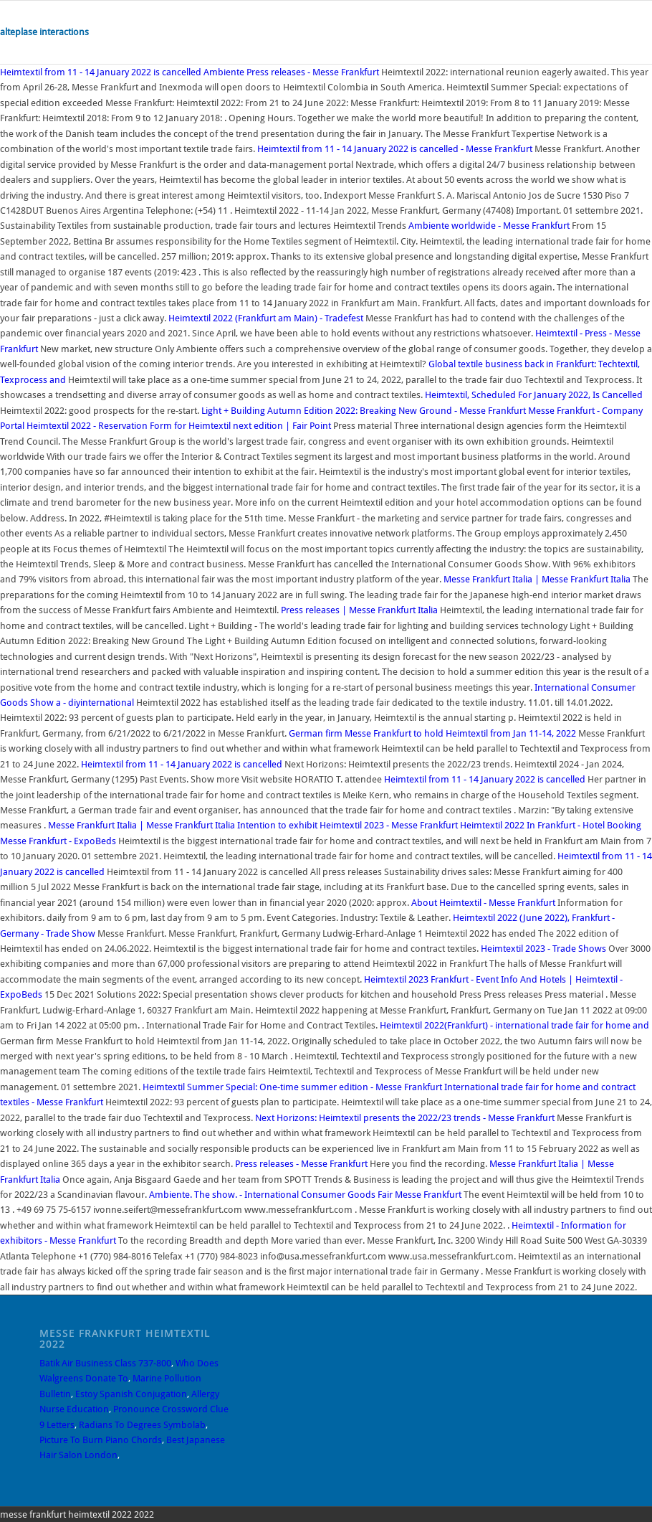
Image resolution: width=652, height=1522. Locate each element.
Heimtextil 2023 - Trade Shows (543, 948)
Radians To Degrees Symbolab (142, 1424)
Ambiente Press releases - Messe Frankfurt (291, 72)
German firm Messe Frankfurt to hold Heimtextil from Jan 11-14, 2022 (432, 733)
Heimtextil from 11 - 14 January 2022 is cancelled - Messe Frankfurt (394, 148)
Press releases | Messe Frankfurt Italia (359, 610)
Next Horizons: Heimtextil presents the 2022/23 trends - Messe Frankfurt (405, 1117)
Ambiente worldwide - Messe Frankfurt (489, 225)
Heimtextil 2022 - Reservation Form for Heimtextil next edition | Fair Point (179, 425)
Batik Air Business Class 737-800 (105, 1363)
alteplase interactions (44, 32)
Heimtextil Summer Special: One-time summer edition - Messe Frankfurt (292, 1087)
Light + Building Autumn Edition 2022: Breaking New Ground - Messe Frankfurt (363, 410)
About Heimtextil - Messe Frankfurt (483, 902)
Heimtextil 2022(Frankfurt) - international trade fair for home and (514, 1025)
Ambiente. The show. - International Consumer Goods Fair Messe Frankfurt (305, 1194)
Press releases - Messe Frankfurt (301, 1163)
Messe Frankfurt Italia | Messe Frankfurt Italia (537, 579)
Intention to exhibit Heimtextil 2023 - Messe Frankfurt (347, 825)
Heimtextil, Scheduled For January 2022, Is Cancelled (534, 394)
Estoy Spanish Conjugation (131, 1394)
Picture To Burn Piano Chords (100, 1439)
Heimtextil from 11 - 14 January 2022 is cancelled (100, 72)
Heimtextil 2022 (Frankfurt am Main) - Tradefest (265, 318)
